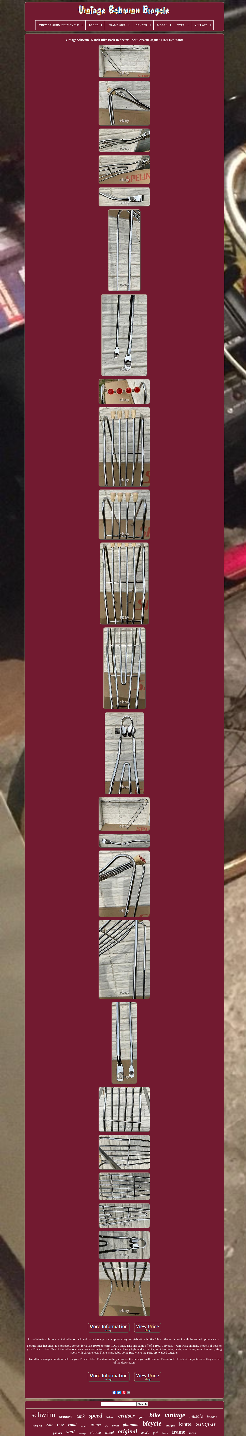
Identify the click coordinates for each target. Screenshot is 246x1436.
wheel (109, 1432)
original (127, 1431)
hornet (115, 1425)
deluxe (96, 1425)
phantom (131, 1424)
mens (192, 1433)
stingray (206, 1423)
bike (155, 1415)
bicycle (152, 1423)
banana (212, 1417)
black (165, 1433)
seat (70, 1432)
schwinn (43, 1415)
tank (80, 1416)
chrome (95, 1433)
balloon (110, 1417)
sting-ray (37, 1425)
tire (106, 1426)
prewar (84, 1426)
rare (60, 1425)
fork (155, 1433)
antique (170, 1425)
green (142, 1417)
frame (178, 1432)
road (72, 1424)
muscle (196, 1416)
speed (95, 1415)
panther (57, 1433)
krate (185, 1424)
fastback (65, 1417)
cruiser (126, 1415)
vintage (175, 1415)
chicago (82, 1433)
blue (49, 1425)
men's (145, 1433)
